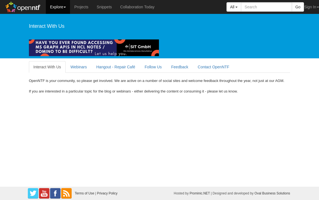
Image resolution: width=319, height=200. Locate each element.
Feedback (179, 67)
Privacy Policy (107, 193)
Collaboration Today (137, 7)
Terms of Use (84, 193)
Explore (58, 7)
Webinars (79, 67)
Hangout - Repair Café (115, 67)
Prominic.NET (200, 193)
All (234, 7)
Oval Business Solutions (272, 193)
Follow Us (153, 67)
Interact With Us (47, 67)
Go (298, 7)
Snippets (104, 7)
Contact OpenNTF (214, 67)
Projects (81, 7)
